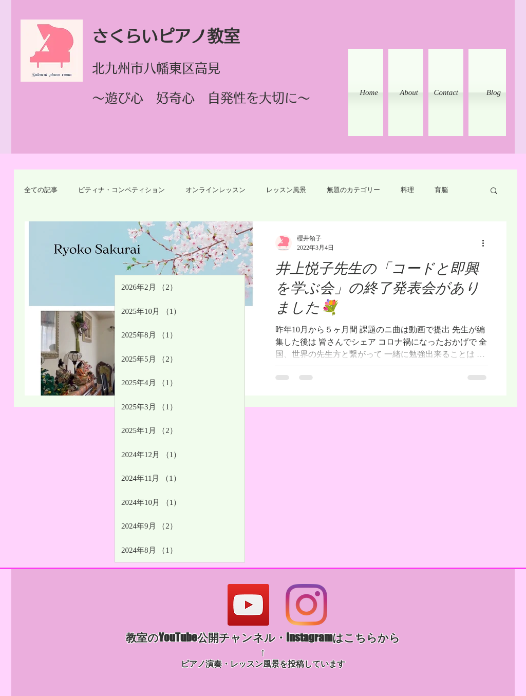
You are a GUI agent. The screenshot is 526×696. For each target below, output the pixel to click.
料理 (407, 190)
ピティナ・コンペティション (121, 190)
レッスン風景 (286, 190)
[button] (494, 191)
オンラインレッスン (215, 190)
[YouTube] (248, 605)
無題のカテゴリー (353, 190)
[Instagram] (306, 605)
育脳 (441, 190)
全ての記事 (41, 190)
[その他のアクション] (486, 243)
